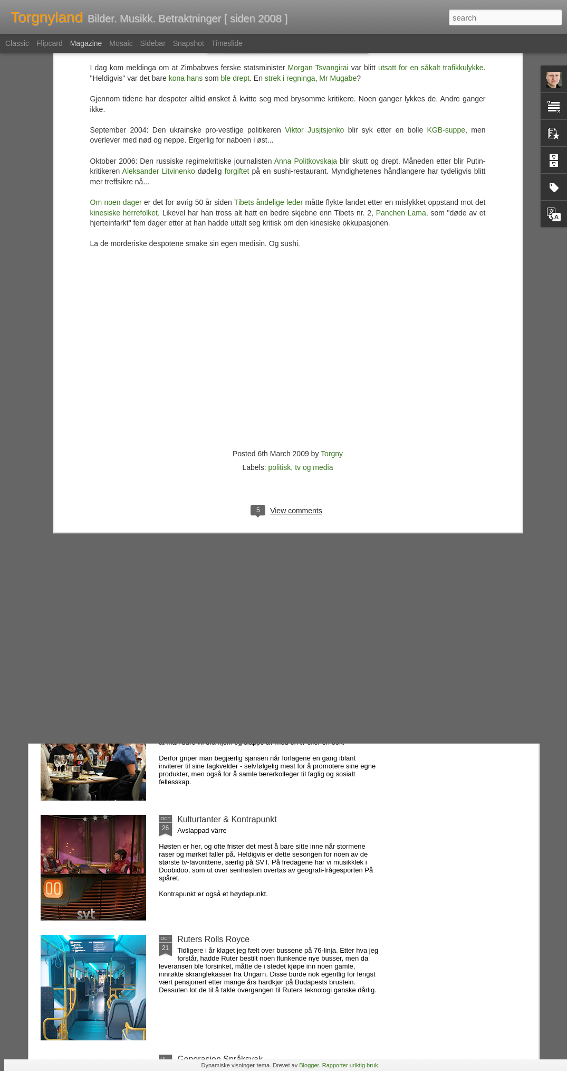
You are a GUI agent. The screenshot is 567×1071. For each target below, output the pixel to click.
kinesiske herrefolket (124, 54)
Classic (17, 43)
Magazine (86, 43)
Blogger (309, 1065)
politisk (279, 308)
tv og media (314, 308)
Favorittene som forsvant (223, 459)
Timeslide (227, 43)
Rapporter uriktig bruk (350, 1065)
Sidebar (153, 43)
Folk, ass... (197, 579)
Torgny (332, 294)
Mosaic (120, 43)
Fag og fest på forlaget (219, 699)
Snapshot (188, 43)
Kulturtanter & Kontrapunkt (227, 819)
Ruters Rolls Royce (213, 939)
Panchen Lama (401, 54)
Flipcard (49, 43)
